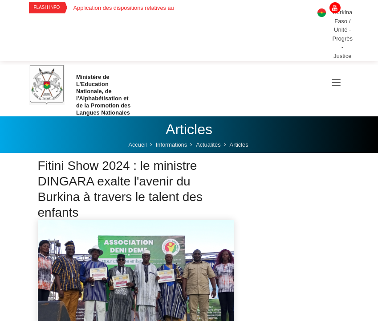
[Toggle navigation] (336, 83)
